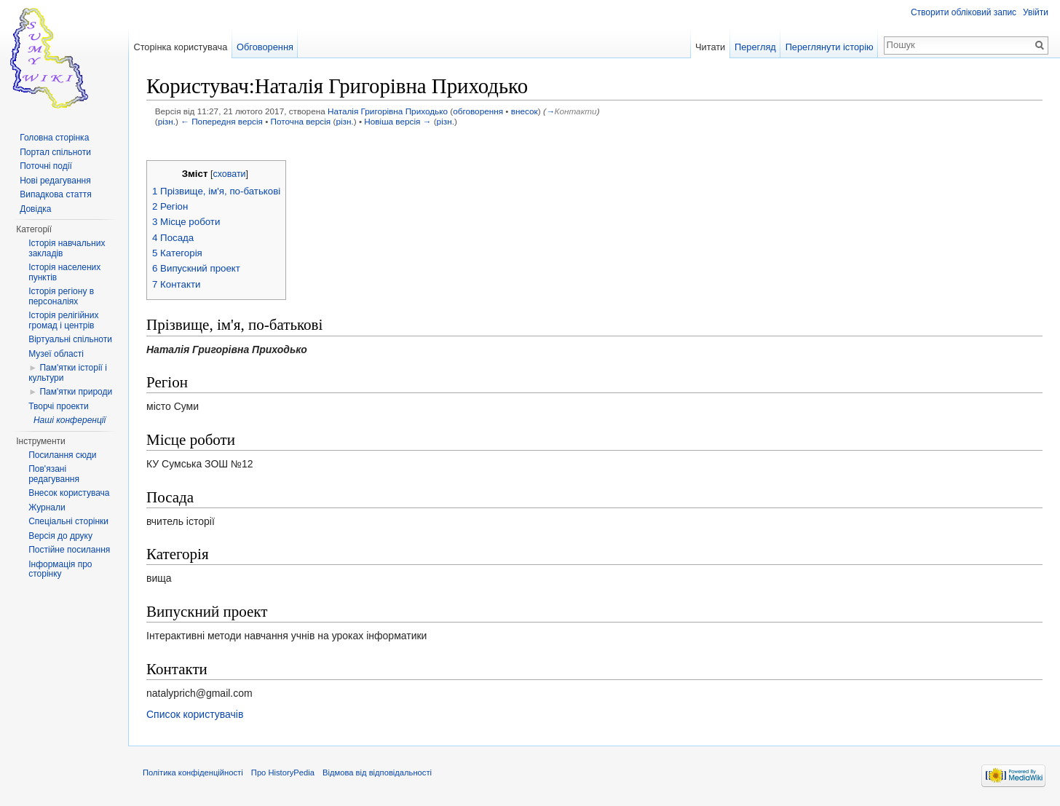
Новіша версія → (397, 121)
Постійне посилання (69, 550)
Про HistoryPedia (283, 772)
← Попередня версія (222, 121)
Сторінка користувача (180, 47)
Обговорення (265, 47)
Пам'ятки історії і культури (67, 373)
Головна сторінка (54, 138)
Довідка (35, 209)
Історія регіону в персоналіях (61, 296)
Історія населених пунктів (64, 272)
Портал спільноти (55, 152)
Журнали (47, 507)
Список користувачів (194, 714)
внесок (524, 111)
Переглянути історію (830, 47)
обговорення (478, 111)
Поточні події (46, 166)
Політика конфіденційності (193, 772)
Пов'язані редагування (53, 474)
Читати (710, 47)
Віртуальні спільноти (70, 339)
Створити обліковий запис (963, 12)
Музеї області (56, 354)
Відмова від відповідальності (377, 772)
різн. (166, 121)
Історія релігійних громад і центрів (63, 320)
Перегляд (755, 47)
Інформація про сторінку (60, 569)
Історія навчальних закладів (66, 248)
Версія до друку (60, 536)
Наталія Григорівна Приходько (388, 111)
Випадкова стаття (55, 194)
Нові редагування (55, 180)
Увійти (1035, 12)
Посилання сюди (62, 455)
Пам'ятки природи (75, 392)
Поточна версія (301, 121)
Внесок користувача (68, 493)
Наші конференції (69, 420)
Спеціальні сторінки (68, 521)
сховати (229, 174)
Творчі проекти (58, 406)
